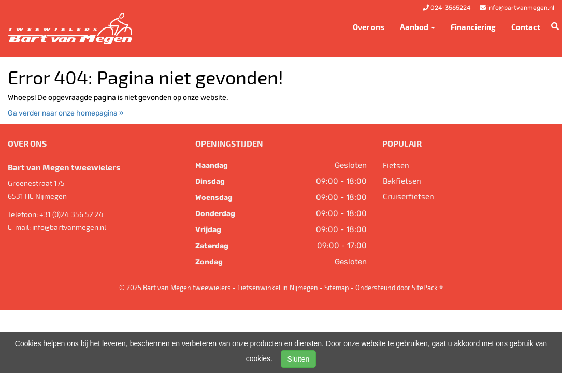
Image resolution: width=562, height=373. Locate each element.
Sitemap (336, 287)
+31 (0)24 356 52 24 (71, 214)
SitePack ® (427, 287)
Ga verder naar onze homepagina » (66, 113)
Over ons (368, 27)
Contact (525, 27)
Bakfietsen (402, 180)
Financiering (473, 27)
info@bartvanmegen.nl (69, 227)
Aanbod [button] (417, 27)
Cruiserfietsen (408, 196)
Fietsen (396, 165)
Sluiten (298, 359)
